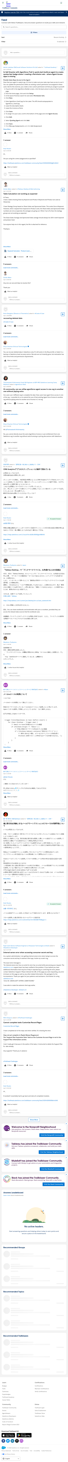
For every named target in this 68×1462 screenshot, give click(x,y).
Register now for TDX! (12, 12)
